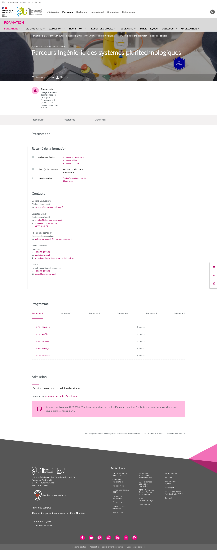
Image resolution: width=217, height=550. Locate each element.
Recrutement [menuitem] (144, 504)
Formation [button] (14, 22)
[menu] (20, 28)
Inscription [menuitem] (75, 29)
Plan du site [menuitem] (118, 512)
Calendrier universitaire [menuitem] (118, 480)
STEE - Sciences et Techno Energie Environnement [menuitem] (147, 492)
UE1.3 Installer (42, 341)
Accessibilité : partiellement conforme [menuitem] (106, 547)
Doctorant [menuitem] (169, 487)
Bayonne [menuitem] (47, 513)
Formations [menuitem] (11, 29)
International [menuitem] (97, 12)
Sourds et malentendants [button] (50, 495)
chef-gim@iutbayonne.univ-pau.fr (49, 207)
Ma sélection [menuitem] (189, 29)
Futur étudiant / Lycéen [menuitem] (172, 482)
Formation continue (71, 163)
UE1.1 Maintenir (43, 327)
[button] (44, 470)
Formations (36, 36)
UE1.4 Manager (43, 348)
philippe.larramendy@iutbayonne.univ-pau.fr (54, 239)
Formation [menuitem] (67, 12)
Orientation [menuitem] (113, 12)
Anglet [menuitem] (37, 513)
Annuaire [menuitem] (117, 502)
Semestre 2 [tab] (66, 313)
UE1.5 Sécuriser (43, 356)
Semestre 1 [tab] (37, 313)
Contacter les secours (44, 525)
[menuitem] (82, 537)
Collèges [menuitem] (168, 29)
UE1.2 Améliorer (43, 334)
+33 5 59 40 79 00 (42, 252)
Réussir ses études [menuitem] (101, 29)
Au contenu (13, 2)
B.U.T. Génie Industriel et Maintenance (101, 36)
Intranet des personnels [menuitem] (118, 497)
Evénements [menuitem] (128, 12)
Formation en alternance (73, 157)
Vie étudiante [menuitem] (34, 29)
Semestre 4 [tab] (122, 313)
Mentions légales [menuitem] (78, 547)
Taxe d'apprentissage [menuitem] (146, 499)
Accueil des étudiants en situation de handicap (54, 258)
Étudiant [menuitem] (168, 477)
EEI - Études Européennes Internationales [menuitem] (145, 475)
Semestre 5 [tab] (151, 313)
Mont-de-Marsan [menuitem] (61, 513)
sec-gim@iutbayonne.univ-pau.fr (49, 220)
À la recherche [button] (26, 2)
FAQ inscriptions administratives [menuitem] (120, 474)
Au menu (39, 2)
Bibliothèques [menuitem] (149, 29)
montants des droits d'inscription (61, 396)
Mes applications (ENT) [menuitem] (121, 491)
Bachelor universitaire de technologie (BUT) (63, 36)
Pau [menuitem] (73, 513)
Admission (100, 120)
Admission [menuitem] (55, 29)
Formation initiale (70, 160)
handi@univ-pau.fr (43, 255)
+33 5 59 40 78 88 (42, 271)
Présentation (38, 120)
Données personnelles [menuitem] (136, 547)
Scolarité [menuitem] (127, 29)
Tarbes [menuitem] (81, 513)
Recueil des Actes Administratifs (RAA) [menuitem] (174, 493)
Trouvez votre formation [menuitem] (119, 507)
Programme (69, 120)
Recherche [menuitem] (81, 12)
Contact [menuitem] (168, 498)
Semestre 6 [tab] (179, 313)
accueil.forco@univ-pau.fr (46, 274)
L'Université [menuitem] (53, 12)
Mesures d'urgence (42, 521)
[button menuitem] (212, 12)
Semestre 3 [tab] (94, 313)
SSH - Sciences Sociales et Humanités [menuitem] (145, 484)
